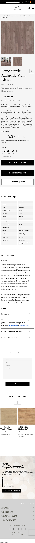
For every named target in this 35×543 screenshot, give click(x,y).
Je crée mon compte (12, 491)
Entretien (5, 314)
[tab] (17, 260)
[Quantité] (11, 136)
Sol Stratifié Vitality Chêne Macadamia (24, 429)
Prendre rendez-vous (17, 162)
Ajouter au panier (17, 182)
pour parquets (13, 325)
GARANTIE (5, 261)
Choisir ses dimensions (10, 337)
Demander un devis (17, 173)
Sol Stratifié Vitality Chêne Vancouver (6, 429)
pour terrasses (24, 325)
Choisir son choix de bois (11, 331)
